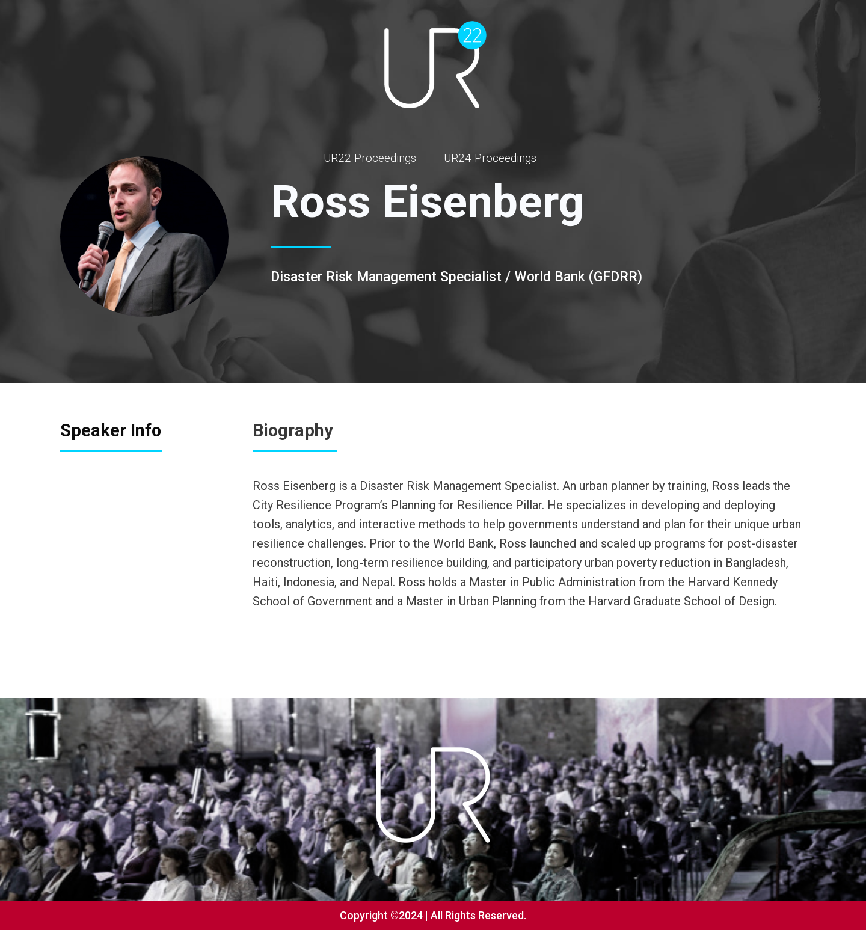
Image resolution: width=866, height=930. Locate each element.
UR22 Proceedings (370, 158)
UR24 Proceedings (490, 158)
